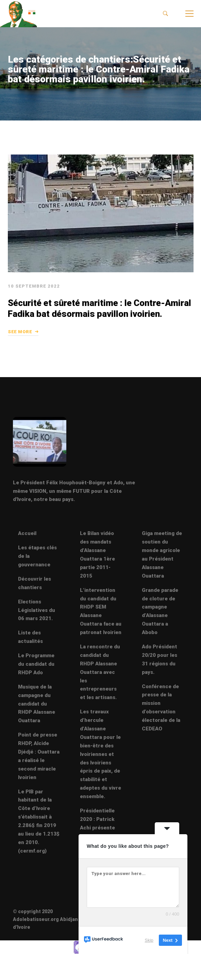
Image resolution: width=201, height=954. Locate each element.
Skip (149, 940)
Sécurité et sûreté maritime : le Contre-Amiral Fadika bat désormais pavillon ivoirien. (99, 323)
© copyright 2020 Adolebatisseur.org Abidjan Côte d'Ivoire (51, 919)
